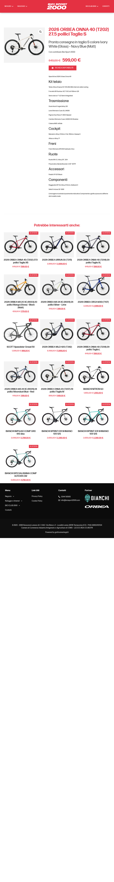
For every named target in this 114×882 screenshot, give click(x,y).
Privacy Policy (37, 496)
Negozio (9, 496)
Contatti (8, 510)
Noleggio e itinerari (13, 501)
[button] (40, 141)
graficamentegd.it (62, 532)
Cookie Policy (37, 501)
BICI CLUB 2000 (12, 505)
